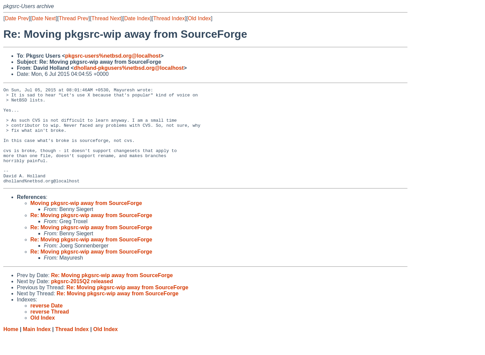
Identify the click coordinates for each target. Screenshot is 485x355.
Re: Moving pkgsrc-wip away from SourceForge (91, 234)
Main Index (37, 348)
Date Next (44, 18)
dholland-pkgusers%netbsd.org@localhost (129, 68)
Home (10, 348)
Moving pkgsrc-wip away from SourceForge (86, 222)
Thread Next (106, 18)
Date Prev (17, 18)
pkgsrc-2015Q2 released (82, 300)
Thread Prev (74, 18)
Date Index (137, 18)
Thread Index (169, 18)
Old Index (199, 18)
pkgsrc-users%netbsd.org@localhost (112, 56)
